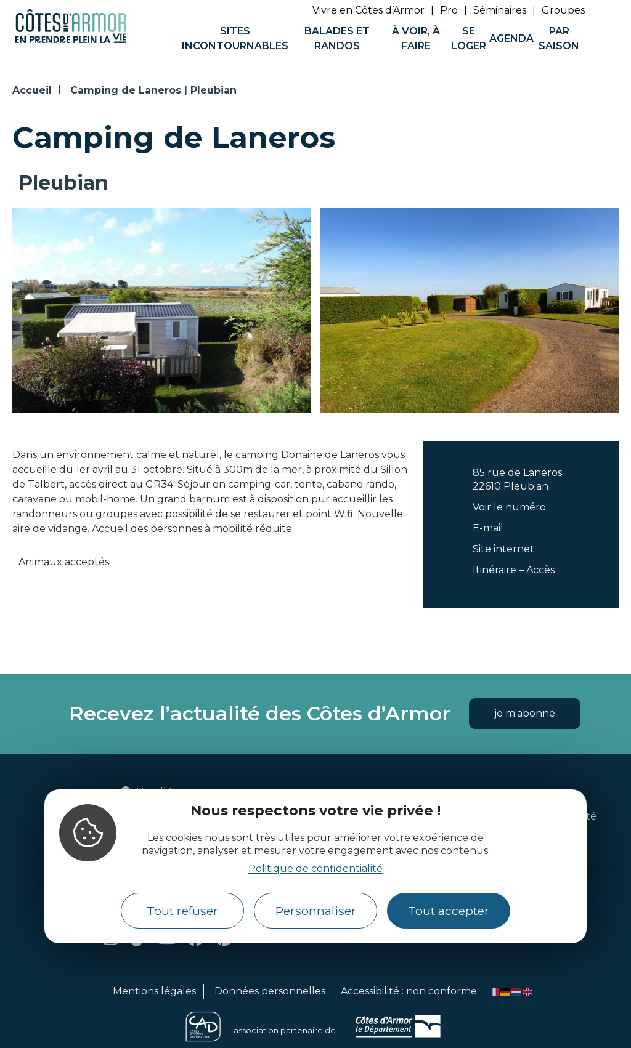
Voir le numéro (509, 507)
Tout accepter (448, 910)
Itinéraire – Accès (514, 570)
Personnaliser (315, 910)
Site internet (503, 549)
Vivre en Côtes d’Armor (368, 10)
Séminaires (499, 10)
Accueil (32, 90)
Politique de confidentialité (315, 868)
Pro (449, 10)
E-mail (488, 528)
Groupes (563, 10)
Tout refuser (182, 910)
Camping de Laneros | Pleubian (153, 90)
